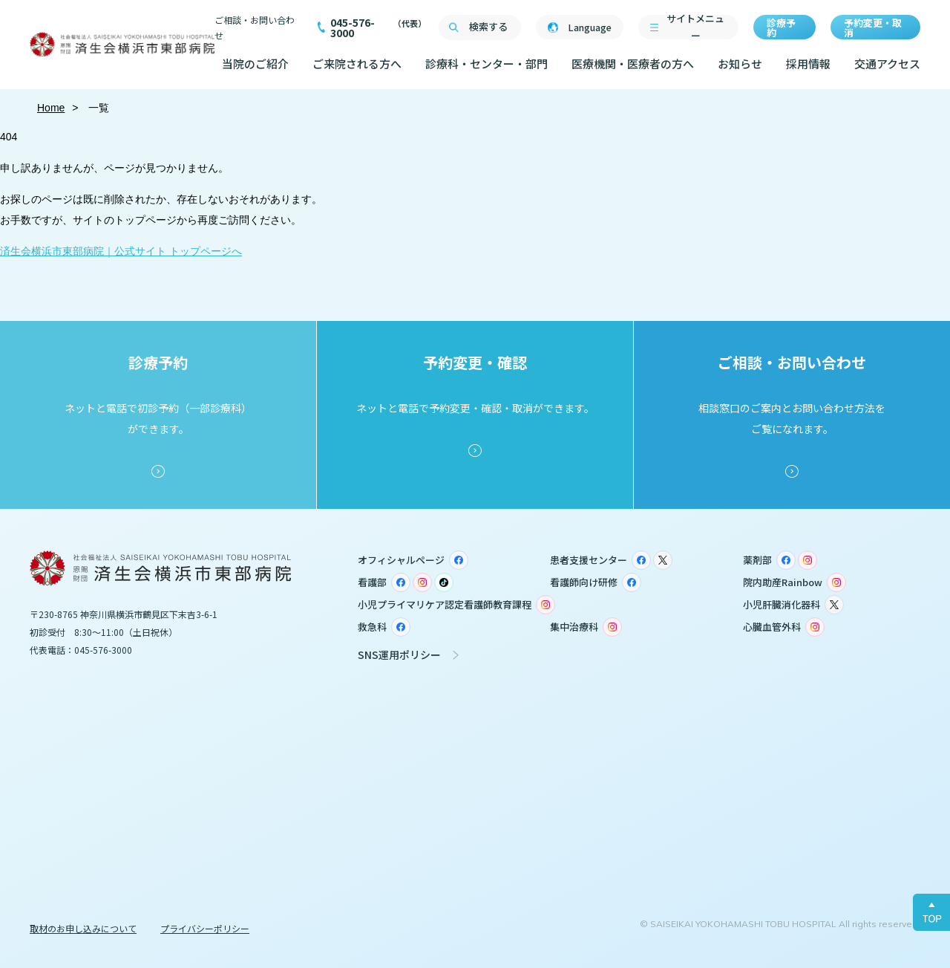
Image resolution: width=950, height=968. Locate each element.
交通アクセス (887, 63)
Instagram (807, 560)
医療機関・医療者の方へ (632, 63)
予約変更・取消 (873, 27)
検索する (488, 26)
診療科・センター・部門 (486, 63)
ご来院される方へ (357, 63)
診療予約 (781, 27)
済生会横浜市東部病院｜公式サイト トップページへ (121, 251)
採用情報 (808, 63)
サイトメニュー (695, 27)
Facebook (458, 560)
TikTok (443, 582)
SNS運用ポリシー (399, 654)
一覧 (98, 108)
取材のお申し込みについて (83, 928)
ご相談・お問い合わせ (254, 27)
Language (590, 27)
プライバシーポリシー (204, 928)
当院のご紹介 (255, 63)
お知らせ (740, 63)
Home (51, 108)
